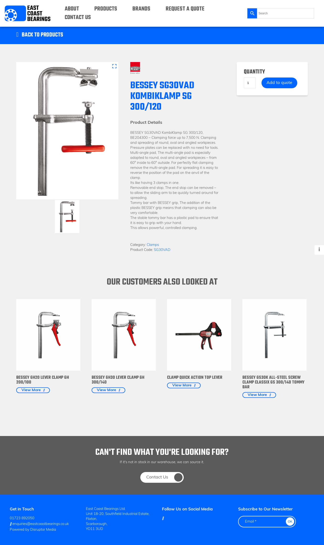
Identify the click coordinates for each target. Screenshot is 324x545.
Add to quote (279, 83)
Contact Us (78, 17)
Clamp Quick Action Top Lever (194, 377)
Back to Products (42, 35)
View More (31, 390)
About (72, 9)
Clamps (153, 245)
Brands (141, 9)
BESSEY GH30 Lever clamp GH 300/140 (118, 380)
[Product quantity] (250, 83)
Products (105, 9)
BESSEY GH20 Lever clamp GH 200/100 (42, 380)
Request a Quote (185, 9)
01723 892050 (22, 518)
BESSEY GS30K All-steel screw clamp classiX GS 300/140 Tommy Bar (273, 382)
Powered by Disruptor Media (33, 530)
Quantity (254, 72)
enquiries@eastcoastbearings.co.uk (39, 524)
